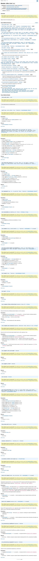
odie (22, 90)
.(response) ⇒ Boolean (12, 80)
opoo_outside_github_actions (20, 91)
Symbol (13, 121)
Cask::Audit (8, 8)
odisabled (26, 90)
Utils (5, 0)
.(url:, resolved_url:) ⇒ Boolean (12, 68)
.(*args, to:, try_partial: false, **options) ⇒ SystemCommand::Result (19, 36)
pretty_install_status (13, 93)
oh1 (31, 90)
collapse (36, 22)
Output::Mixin (20, 5)
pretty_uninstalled (6, 94)
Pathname (5, 201)
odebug (14, 90)
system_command (5, 87)
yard (21, 559)
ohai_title (6, 91)
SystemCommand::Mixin (10, 5)
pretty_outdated (29, 93)
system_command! (12, 87)
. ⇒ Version (6, 61)
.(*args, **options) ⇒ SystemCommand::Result (13, 47)
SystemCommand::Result (26, 112)
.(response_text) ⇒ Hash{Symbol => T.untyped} (15, 76)
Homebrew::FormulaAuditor (22, 8)
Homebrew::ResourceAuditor (21, 9)
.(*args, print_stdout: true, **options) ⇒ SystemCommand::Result (16, 26)
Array (10, 152)
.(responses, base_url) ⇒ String (15, 50)
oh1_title (35, 90)
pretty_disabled (30, 92)
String (6, 120)
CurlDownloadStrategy (14, 8)
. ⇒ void (7, 24)
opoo (13, 91)
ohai (3, 91)
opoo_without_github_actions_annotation (10, 92)
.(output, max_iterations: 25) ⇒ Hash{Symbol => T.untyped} (17, 71)
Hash (7, 151)
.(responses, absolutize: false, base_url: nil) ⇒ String (19, 54)
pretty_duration (5, 93)
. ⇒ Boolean (10, 58)
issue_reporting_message (7, 90)
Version (10, 377)
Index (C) (2, 0)
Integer (11, 143)
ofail (29, 90)
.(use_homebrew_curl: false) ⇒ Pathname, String (15, 39)
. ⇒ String (5, 49)
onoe (10, 91)
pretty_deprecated (22, 92)
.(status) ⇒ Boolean (9, 66)
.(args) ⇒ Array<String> (13, 70)
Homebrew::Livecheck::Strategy (11, 9)
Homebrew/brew (30, 15)
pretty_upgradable (14, 94)
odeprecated (18, 90)
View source (2, 160)
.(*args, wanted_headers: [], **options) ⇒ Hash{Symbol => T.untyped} (18, 41)
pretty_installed (22, 93)
